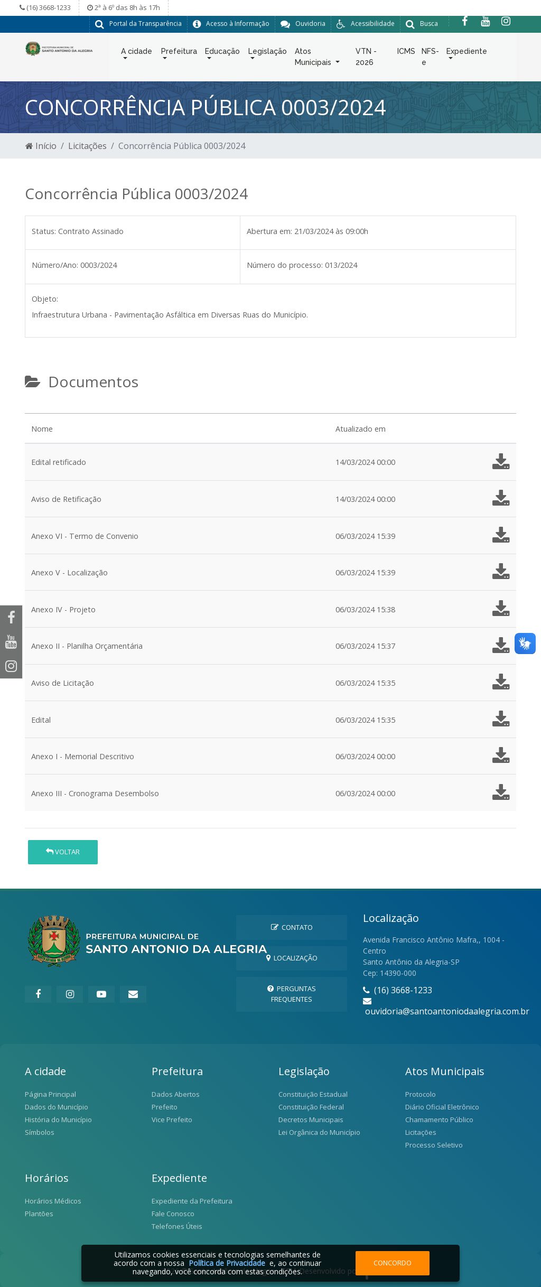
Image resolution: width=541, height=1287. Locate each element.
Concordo (393, 1262)
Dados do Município (56, 1106)
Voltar (63, 851)
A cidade (136, 53)
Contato (292, 926)
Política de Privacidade (227, 1263)
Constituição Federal (311, 1106)
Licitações (87, 145)
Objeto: (45, 298)
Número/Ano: (55, 264)
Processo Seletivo (434, 1144)
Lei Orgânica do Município (319, 1131)
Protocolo (420, 1093)
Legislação (267, 53)
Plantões (39, 1213)
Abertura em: (269, 231)
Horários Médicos (53, 1200)
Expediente (466, 53)
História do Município (58, 1119)
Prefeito (165, 1106)
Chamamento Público (439, 1119)
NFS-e (430, 59)
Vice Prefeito (172, 1119)
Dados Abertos (176, 1093)
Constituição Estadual (313, 1093)
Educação (222, 53)
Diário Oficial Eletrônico (442, 1106)
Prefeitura (179, 53)
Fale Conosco (173, 1213)
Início (41, 145)
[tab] (34, 408)
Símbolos (39, 1131)
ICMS (406, 53)
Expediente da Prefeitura (192, 1200)
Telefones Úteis (177, 1225)
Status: (44, 231)
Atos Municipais (314, 59)
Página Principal (50, 1093)
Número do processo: (285, 264)
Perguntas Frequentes (291, 993)
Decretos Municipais (310, 1119)
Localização (292, 957)
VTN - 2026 (366, 59)
